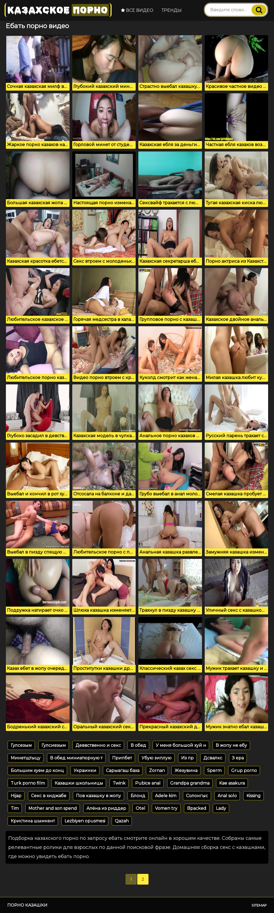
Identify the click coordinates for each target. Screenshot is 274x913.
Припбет (122, 757)
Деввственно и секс (98, 745)
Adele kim (165, 795)
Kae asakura (232, 783)
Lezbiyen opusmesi (84, 820)
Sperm (214, 770)
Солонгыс (197, 795)
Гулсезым (21, 745)
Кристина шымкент (33, 820)
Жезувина (185, 770)
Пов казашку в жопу (98, 795)
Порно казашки (27, 905)
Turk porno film (28, 783)
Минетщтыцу (25, 757)
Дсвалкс (212, 757)
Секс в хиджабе (48, 795)
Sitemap (259, 905)
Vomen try (166, 808)
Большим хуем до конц (37, 770)
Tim (15, 808)
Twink (119, 783)
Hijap (16, 795)
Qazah (122, 820)
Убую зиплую (157, 757)
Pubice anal (148, 783)
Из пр (187, 757)
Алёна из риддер (106, 808)
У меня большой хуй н (181, 745)
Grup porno (244, 770)
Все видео (137, 10)
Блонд (138, 795)
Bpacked (196, 808)
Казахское (58, 10)
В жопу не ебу (231, 745)
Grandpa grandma (190, 783)
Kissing (253, 795)
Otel (140, 808)
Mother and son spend (52, 808)
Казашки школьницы (79, 783)
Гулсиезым (53, 745)
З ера (238, 757)
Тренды (172, 10)
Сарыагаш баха (122, 770)
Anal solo (227, 795)
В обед (138, 745)
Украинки (85, 770)
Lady (221, 808)
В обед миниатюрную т (76, 757)
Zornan (157, 770)
